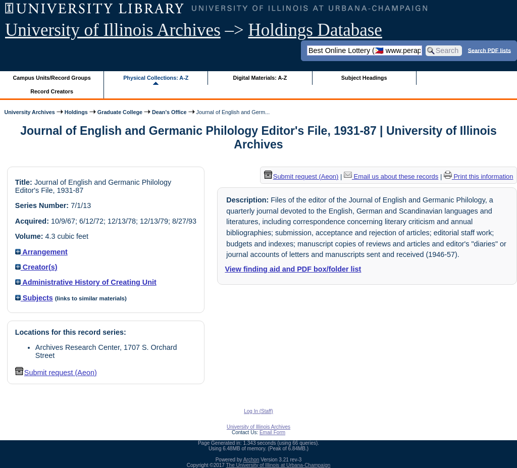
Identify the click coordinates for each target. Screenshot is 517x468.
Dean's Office (169, 112)
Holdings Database (315, 30)
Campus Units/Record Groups (52, 78)
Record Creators (51, 91)
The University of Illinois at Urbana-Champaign (278, 465)
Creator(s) (36, 267)
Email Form (272, 432)
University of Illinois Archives (113, 30)
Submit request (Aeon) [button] (56, 373)
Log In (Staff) (258, 411)
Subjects (34, 298)
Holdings (76, 112)
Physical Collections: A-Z (155, 78)
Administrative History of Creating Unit (86, 282)
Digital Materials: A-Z (260, 78)
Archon (251, 459)
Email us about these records (391, 176)
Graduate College (119, 112)
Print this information (478, 176)
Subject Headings (364, 78)
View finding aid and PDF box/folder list (293, 269)
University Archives (29, 112)
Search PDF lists (489, 50)
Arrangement (41, 252)
